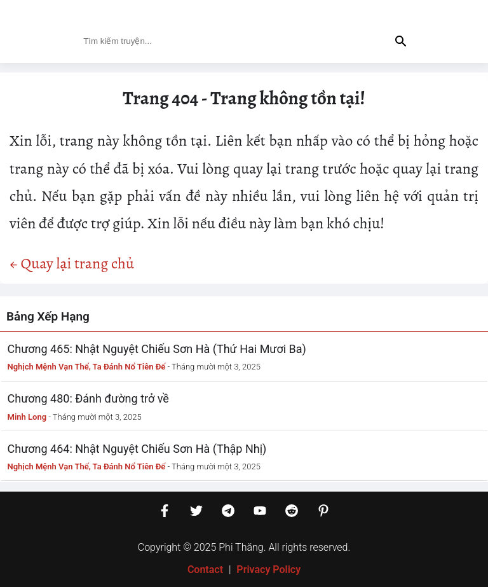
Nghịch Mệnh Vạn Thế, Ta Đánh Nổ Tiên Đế (87, 366)
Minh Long (27, 417)
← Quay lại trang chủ (72, 263)
